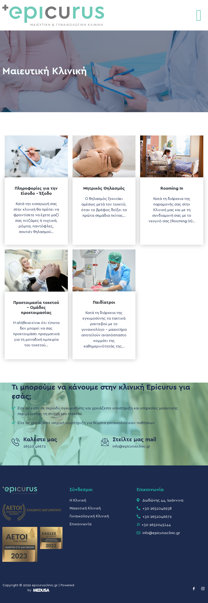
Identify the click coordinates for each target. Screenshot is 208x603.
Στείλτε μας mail (134, 439)
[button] (199, 15)
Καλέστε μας (40, 439)
